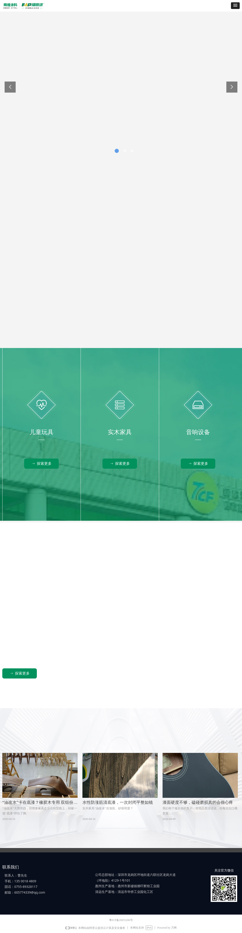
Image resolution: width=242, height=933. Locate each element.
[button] (235, 5)
